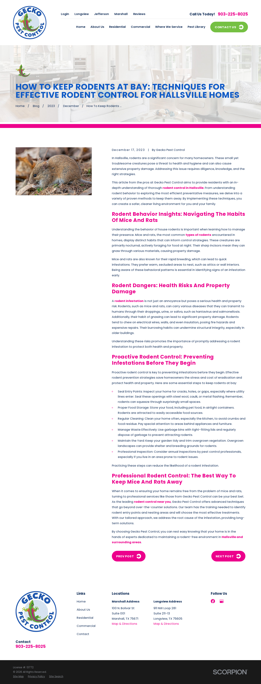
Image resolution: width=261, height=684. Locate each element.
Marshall (121, 14)
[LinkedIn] (230, 601)
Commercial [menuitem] (140, 27)
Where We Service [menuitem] (169, 27)
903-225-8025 (233, 14)
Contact (83, 634)
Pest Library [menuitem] (196, 27)
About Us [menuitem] (97, 27)
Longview (81, 14)
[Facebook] (213, 601)
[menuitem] (18, 676)
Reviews (139, 14)
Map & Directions (124, 624)
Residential (85, 618)
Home (81, 601)
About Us (83, 610)
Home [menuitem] (80, 27)
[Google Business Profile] (221, 601)
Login (65, 14)
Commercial (86, 626)
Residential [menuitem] (117, 27)
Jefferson (101, 14)
